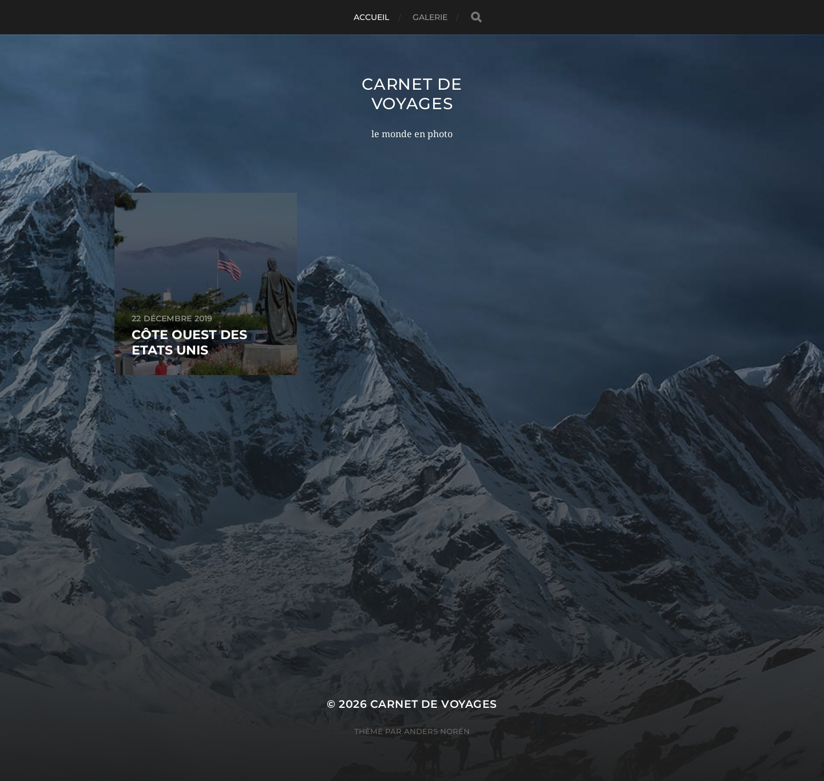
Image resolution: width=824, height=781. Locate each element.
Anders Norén (437, 731)
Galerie (430, 17)
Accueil (372, 17)
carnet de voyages (412, 93)
